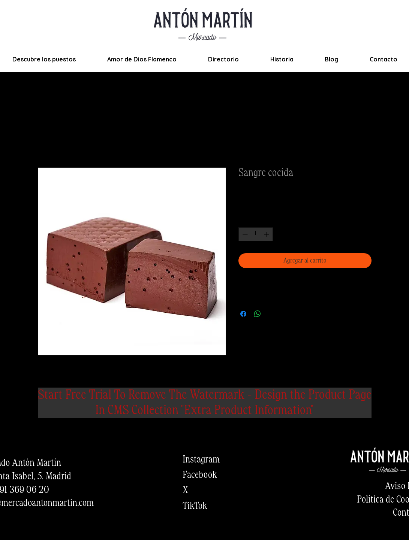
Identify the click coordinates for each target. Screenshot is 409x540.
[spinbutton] (255, 234)
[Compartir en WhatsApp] (257, 313)
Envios (288, 205)
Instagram (201, 459)
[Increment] (267, 234)
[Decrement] (244, 234)
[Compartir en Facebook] (243, 313)
